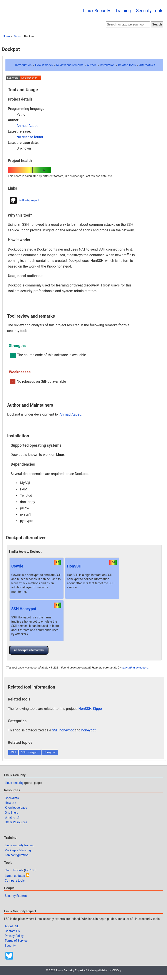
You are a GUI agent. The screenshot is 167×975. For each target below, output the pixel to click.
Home (6, 36)
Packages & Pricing (18, 850)
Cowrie (17, 566)
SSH (13, 752)
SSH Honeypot (23, 609)
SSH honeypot (63, 730)
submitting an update (134, 667)
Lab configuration (16, 855)
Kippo (97, 709)
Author (91, 65)
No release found (30, 137)
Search (157, 24)
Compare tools (15, 880)
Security (10, 945)
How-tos (10, 803)
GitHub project (29, 200)
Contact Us (12, 931)
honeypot (88, 730)
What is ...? (12, 817)
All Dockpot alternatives (29, 650)
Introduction (23, 65)
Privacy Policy (14, 936)
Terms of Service (16, 940)
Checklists (12, 798)
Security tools (14, 870)
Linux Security (96, 10)
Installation (107, 65)
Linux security (14, 783)
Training (123, 10)
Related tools (127, 65)
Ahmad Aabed (27, 126)
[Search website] (128, 24)
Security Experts (16, 896)
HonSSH (74, 566)
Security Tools (149, 10)
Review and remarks (69, 65)
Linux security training (19, 845)
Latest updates (15, 875)
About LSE (12, 926)
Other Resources (16, 822)
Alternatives (147, 65)
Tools (17, 36)
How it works (44, 65)
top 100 (30, 870)
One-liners (11, 812)
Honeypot (50, 752)
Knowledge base (16, 807)
